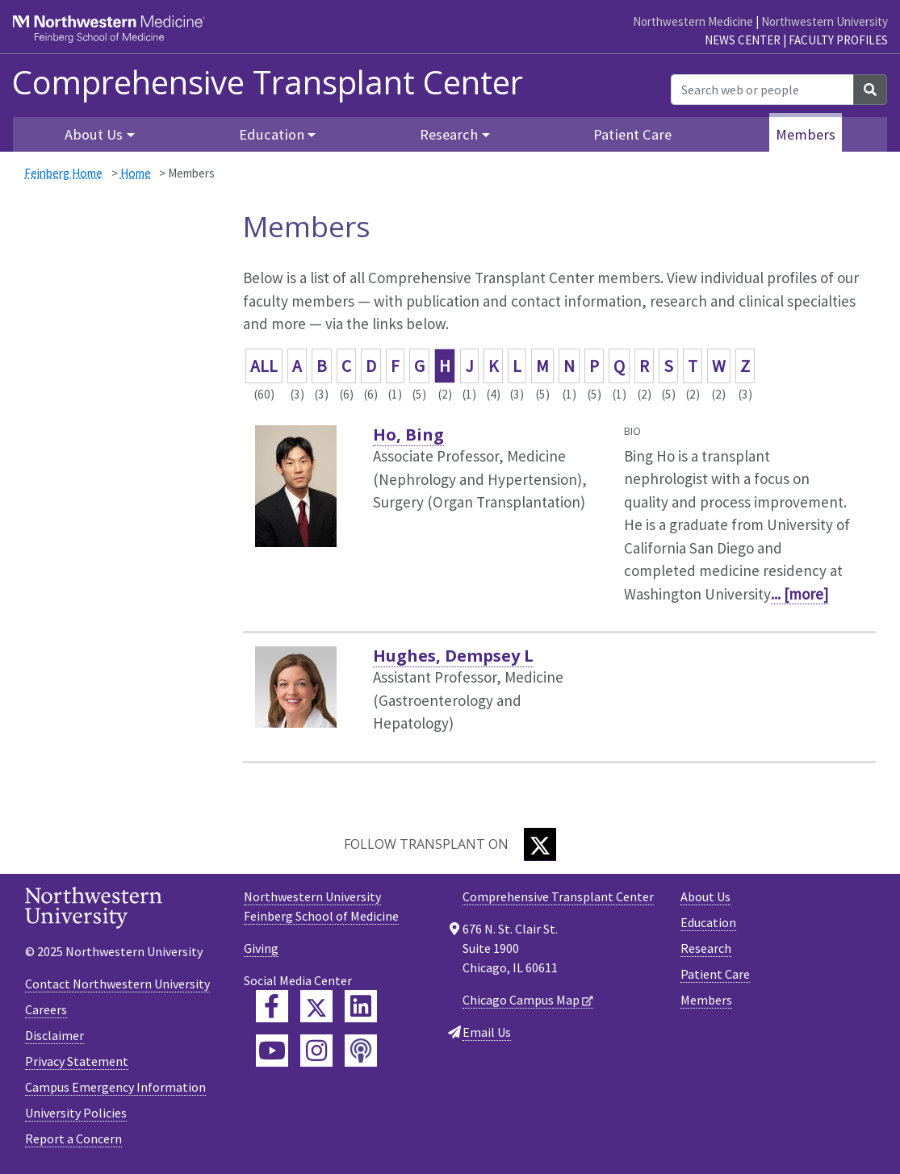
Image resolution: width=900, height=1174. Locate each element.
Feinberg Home (63, 173)
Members (805, 134)
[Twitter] (540, 844)
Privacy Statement (76, 1061)
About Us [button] (94, 134)
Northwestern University (824, 21)
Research (705, 948)
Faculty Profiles (838, 40)
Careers (46, 1009)
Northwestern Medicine (693, 21)
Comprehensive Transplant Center (267, 82)
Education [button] (271, 134)
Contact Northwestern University (117, 984)
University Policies (76, 1113)
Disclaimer (54, 1035)
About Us (705, 896)
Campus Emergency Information (115, 1087)
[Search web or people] (762, 89)
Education (708, 922)
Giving (261, 948)
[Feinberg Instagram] (316, 1050)
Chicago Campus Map (521, 1000)
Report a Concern (73, 1138)
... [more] (799, 594)
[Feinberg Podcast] (361, 1050)
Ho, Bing (408, 434)
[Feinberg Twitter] (316, 1006)
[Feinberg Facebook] (272, 1006)
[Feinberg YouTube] (272, 1050)
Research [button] (449, 134)
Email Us (487, 1032)
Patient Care (632, 134)
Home (135, 173)
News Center (743, 40)
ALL (264, 366)
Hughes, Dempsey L (453, 655)
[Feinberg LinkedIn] (361, 1006)
